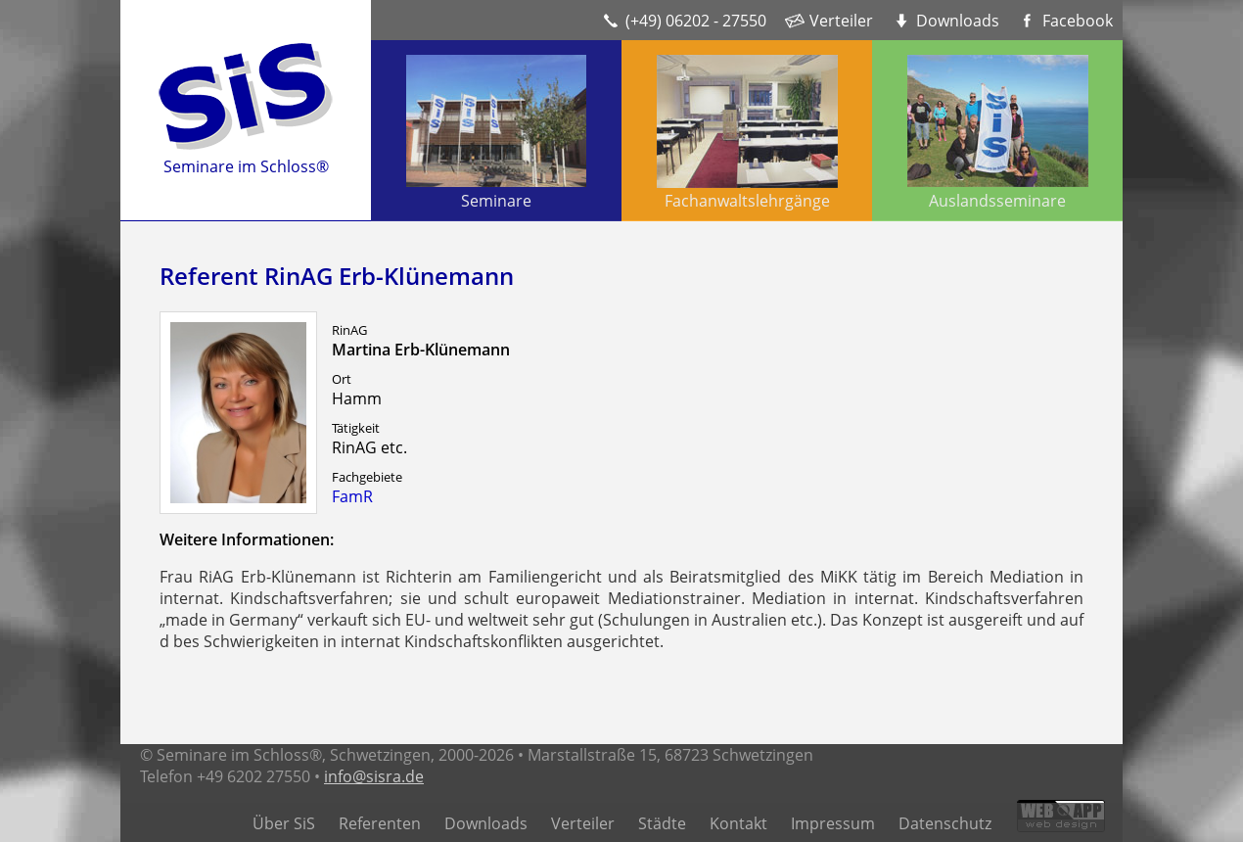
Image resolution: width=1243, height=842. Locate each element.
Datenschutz (944, 823)
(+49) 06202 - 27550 (695, 20)
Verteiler (841, 20)
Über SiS (284, 823)
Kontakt (738, 823)
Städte (662, 823)
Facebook (1077, 20)
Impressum (833, 823)
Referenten (380, 823)
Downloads (957, 20)
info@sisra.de (374, 776)
